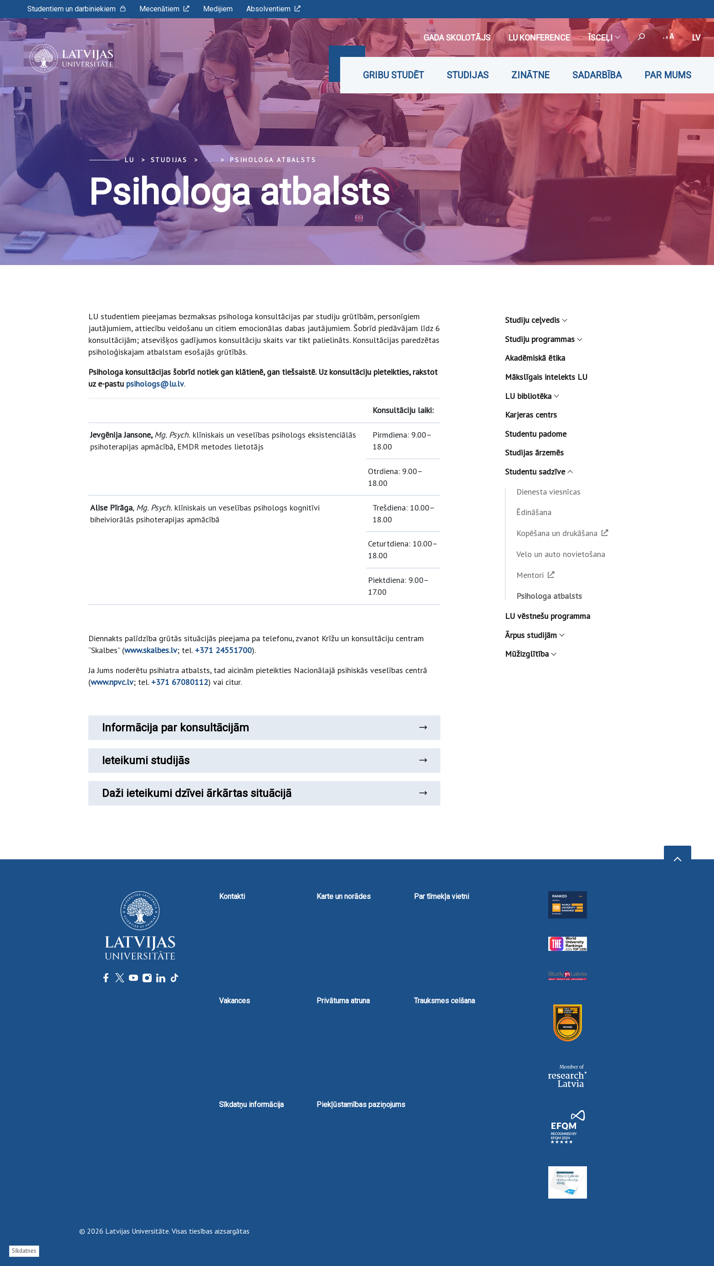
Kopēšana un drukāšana (562, 533)
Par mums (667, 75)
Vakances (234, 1000)
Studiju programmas (543, 339)
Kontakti (232, 896)
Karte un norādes (343, 896)
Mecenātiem (164, 9)
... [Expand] (208, 160)
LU (130, 160)
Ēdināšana (533, 512)
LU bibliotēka (531, 396)
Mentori (535, 575)
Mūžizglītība (530, 653)
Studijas (468, 75)
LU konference (539, 37)
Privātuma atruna (343, 1000)
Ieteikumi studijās (264, 760)
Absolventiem (273, 9)
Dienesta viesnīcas (548, 491)
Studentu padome (535, 434)
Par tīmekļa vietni (441, 896)
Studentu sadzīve (538, 471)
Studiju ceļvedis (535, 320)
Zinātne (530, 75)
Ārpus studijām (534, 635)
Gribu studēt (393, 75)
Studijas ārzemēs (534, 452)
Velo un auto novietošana (560, 554)
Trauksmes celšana (444, 1000)
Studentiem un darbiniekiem (76, 9)
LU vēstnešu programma (547, 616)
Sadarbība (597, 75)
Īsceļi (603, 37)
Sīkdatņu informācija (251, 1104)
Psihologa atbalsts (273, 160)
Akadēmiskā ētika (535, 357)
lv (696, 37)
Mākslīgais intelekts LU (546, 377)
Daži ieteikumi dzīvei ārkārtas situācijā (264, 793)
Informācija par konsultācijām (264, 727)
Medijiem (218, 9)
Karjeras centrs (531, 414)
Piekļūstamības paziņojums (360, 1104)
